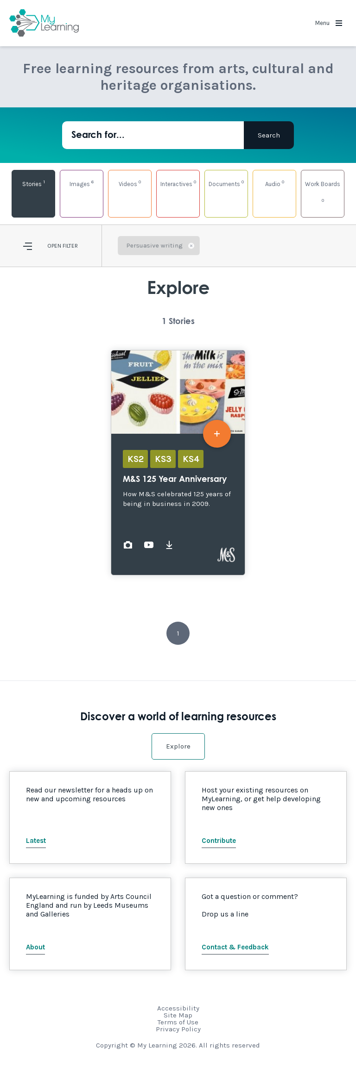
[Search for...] (153, 135)
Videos (130, 183)
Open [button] (54, 246)
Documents (226, 183)
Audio (274, 183)
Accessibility (178, 1008)
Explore (178, 746)
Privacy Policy (178, 1029)
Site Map (178, 1015)
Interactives (178, 183)
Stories (33, 183)
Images (82, 183)
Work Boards (322, 192)
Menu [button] (328, 22)
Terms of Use (178, 1022)
